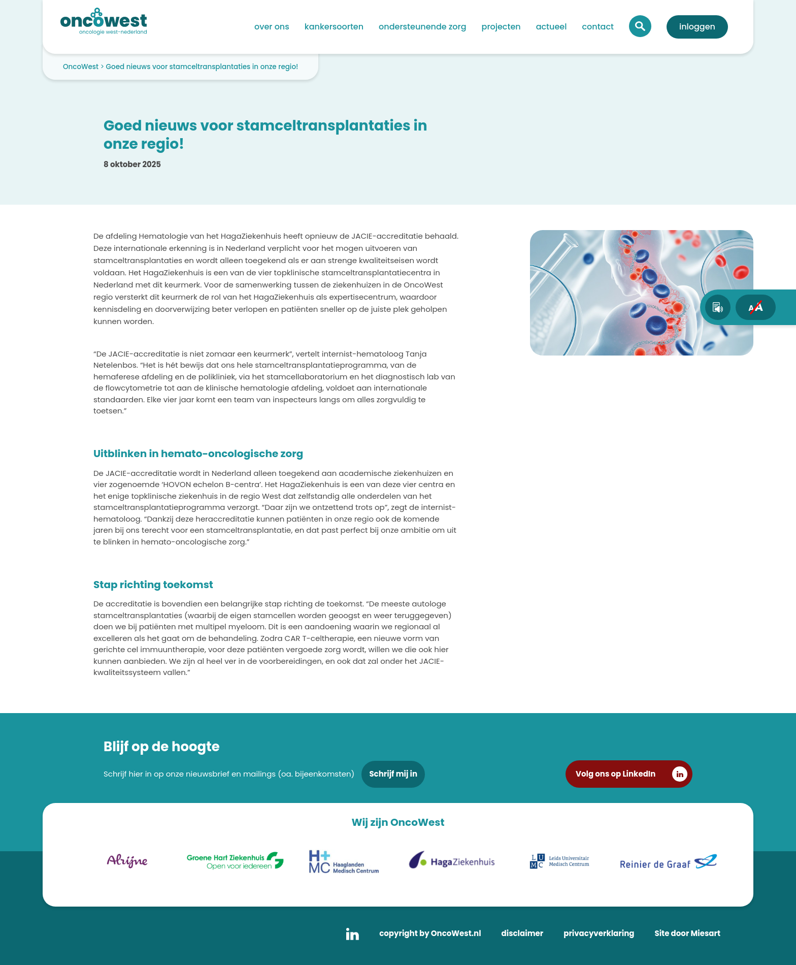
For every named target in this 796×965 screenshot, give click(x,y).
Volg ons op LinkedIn (615, 773)
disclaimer (523, 933)
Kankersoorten (334, 27)
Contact (598, 27)
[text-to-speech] (718, 307)
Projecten (501, 27)
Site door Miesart (687, 933)
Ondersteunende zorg (422, 27)
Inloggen (697, 27)
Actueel (551, 27)
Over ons (271, 27)
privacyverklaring (598, 933)
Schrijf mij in (393, 773)
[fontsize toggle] (756, 307)
